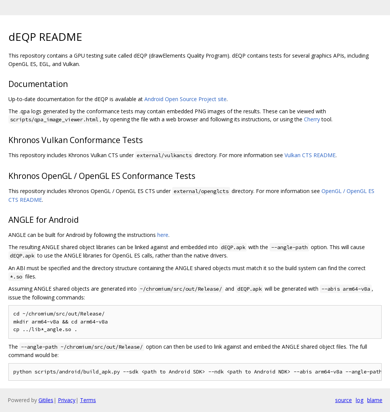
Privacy (66, 400)
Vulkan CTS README (310, 155)
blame (374, 400)
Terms (88, 400)
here (162, 234)
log (359, 400)
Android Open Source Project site (185, 99)
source (343, 400)
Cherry (312, 119)
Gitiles (45, 400)
